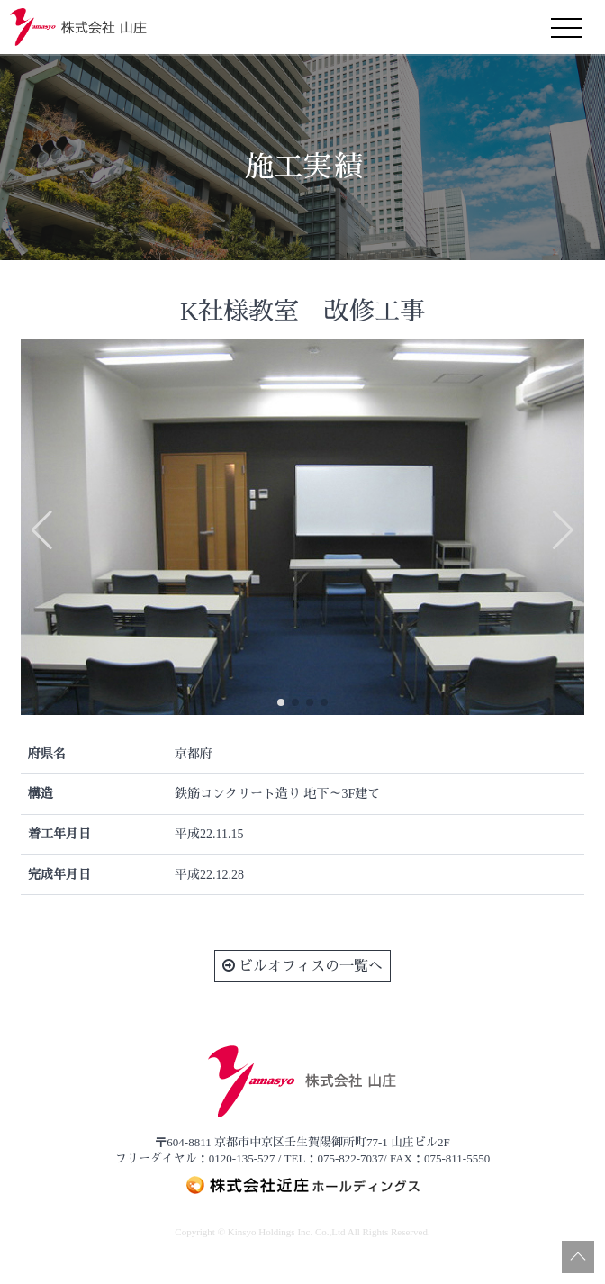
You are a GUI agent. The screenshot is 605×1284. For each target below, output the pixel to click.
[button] (280, 702)
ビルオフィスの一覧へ (302, 965)
